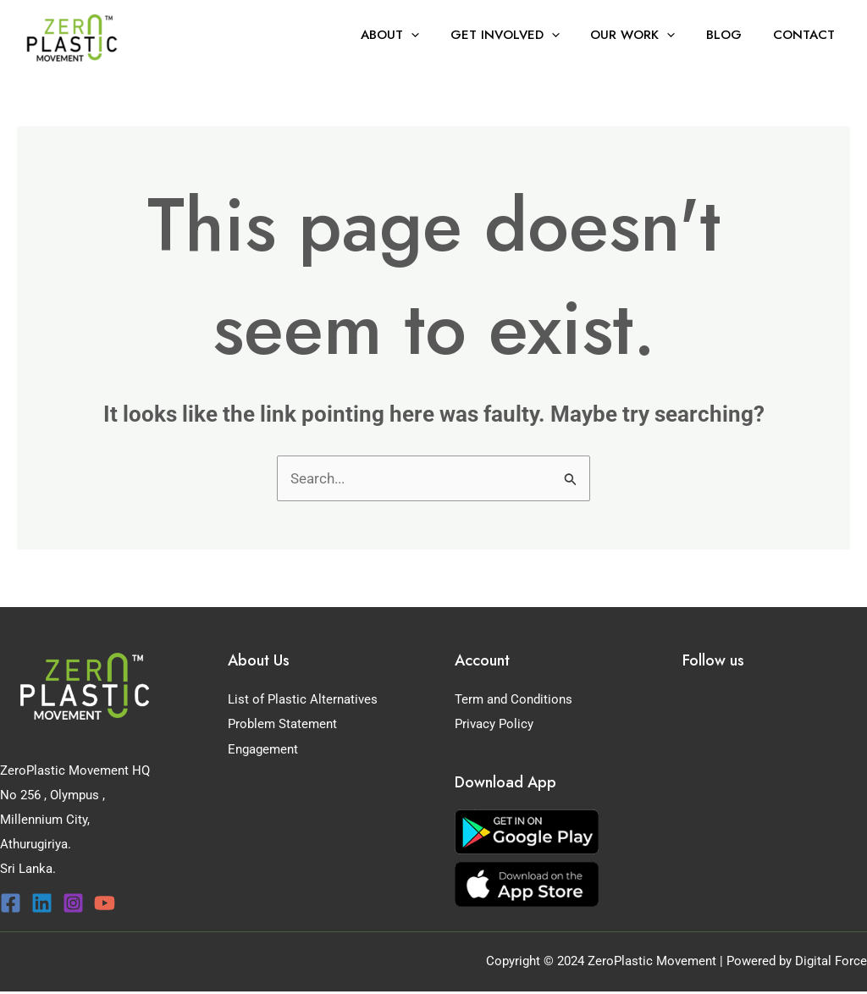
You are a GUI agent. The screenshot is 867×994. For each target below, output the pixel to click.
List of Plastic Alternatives (303, 699)
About (415, 34)
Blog (732, 34)
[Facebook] (10, 903)
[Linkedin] (41, 903)
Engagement (263, 748)
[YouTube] (104, 903)
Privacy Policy (494, 724)
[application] (436, 34)
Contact (806, 34)
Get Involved (524, 34)
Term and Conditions (513, 699)
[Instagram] (73, 903)
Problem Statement (282, 724)
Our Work (647, 34)
